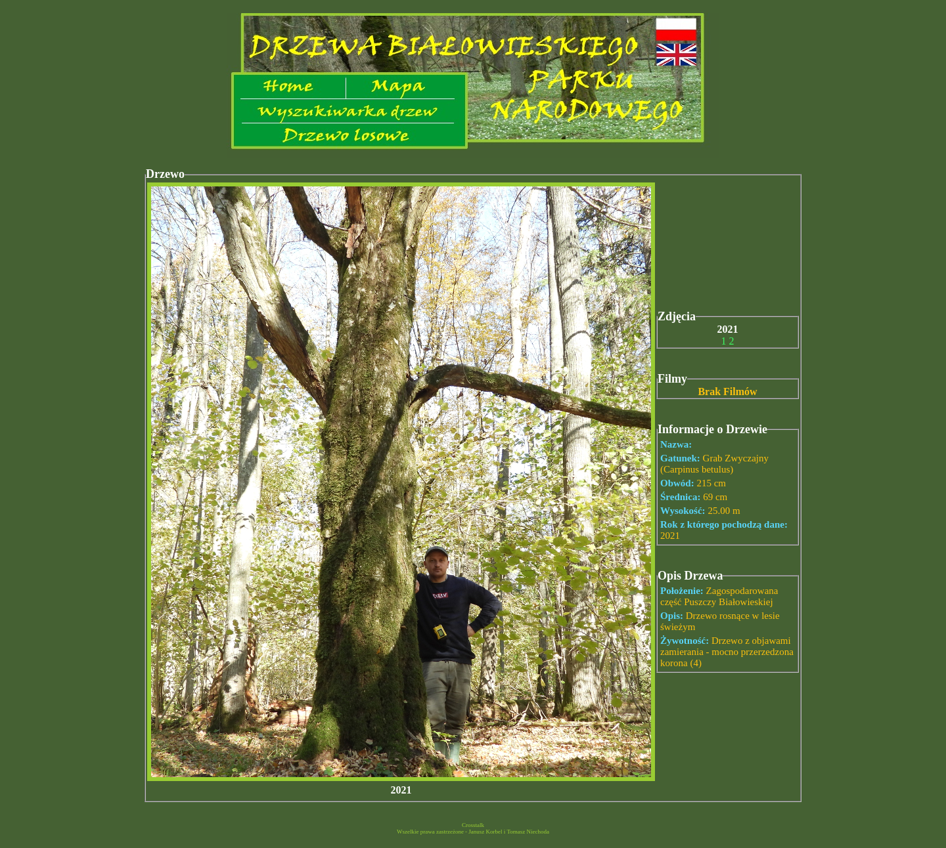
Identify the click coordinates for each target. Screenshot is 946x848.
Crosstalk (473, 825)
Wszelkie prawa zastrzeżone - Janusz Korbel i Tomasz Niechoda (473, 831)
